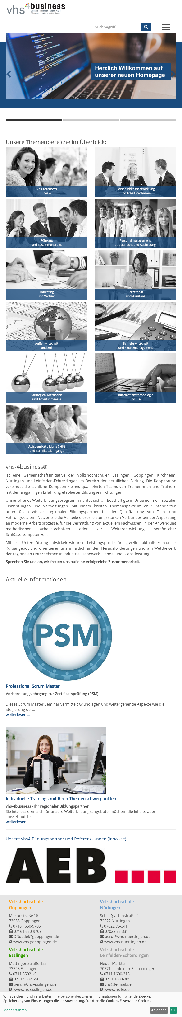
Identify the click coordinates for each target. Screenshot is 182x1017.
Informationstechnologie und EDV (135, 397)
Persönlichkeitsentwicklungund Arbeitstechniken (135, 191)
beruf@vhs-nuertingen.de (125, 936)
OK (173, 1010)
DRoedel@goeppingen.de (34, 936)
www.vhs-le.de (115, 989)
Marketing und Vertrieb (46, 294)
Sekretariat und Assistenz (135, 294)
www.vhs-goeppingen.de (33, 941)
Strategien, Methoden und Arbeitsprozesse (46, 397)
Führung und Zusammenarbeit (46, 243)
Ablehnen (159, 1010)
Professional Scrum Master (32, 686)
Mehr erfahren (15, 1010)
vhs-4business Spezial (47, 191)
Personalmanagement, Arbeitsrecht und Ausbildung (135, 243)
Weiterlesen (16, 714)
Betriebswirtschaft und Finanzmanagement (135, 346)
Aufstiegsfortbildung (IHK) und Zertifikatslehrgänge (46, 449)
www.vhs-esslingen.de (30, 989)
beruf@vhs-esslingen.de (32, 984)
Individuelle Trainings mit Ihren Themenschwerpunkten (61, 798)
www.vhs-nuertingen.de (123, 941)
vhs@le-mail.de (116, 984)
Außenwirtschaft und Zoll (46, 346)
